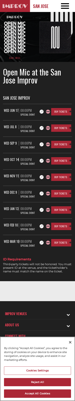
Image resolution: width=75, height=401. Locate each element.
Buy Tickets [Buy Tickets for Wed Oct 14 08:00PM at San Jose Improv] (60, 160)
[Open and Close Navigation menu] (67, 6)
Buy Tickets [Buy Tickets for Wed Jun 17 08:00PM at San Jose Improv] (60, 111)
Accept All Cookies (37, 393)
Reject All (37, 382)
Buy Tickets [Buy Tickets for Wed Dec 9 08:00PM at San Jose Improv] (60, 193)
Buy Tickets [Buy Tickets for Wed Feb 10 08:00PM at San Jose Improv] (60, 226)
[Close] (70, 342)
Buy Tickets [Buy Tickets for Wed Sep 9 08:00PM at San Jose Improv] (60, 144)
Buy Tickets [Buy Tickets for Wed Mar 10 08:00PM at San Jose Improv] (60, 242)
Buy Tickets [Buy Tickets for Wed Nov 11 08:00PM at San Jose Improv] (60, 177)
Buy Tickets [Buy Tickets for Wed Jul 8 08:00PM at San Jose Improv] (60, 128)
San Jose (40, 6)
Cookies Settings (37, 370)
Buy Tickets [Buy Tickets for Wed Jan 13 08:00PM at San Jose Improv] (60, 209)
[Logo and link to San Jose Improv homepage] (15, 6)
